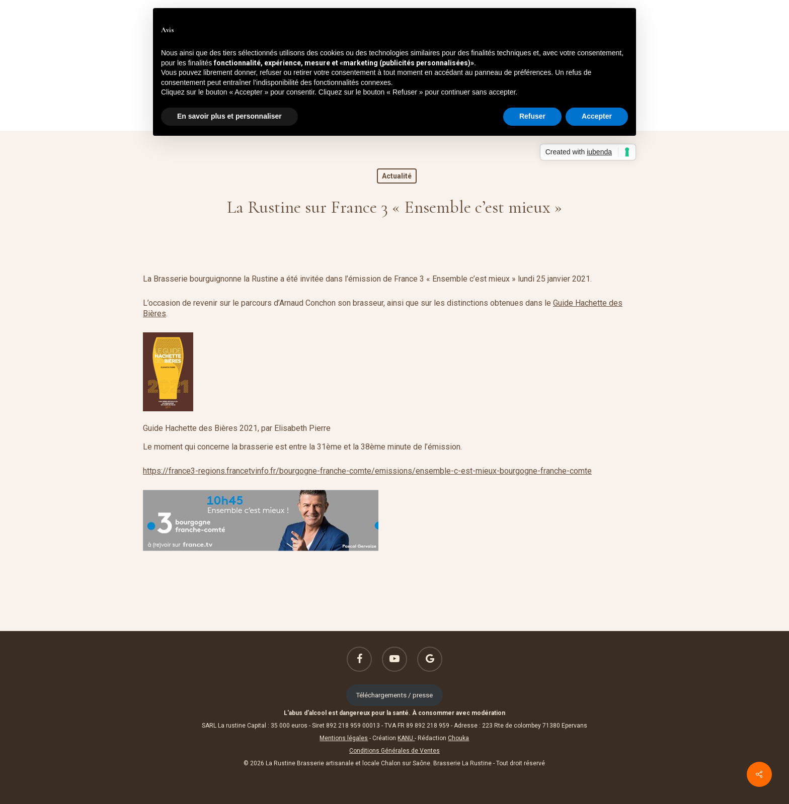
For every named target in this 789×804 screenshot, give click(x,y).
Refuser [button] (532, 116)
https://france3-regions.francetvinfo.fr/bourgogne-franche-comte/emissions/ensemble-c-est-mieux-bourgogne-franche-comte (367, 471)
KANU (406, 738)
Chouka (458, 738)
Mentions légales (344, 738)
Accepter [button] (597, 116)
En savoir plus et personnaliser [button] (229, 116)
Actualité (397, 176)
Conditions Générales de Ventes (394, 750)
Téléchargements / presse (394, 695)
